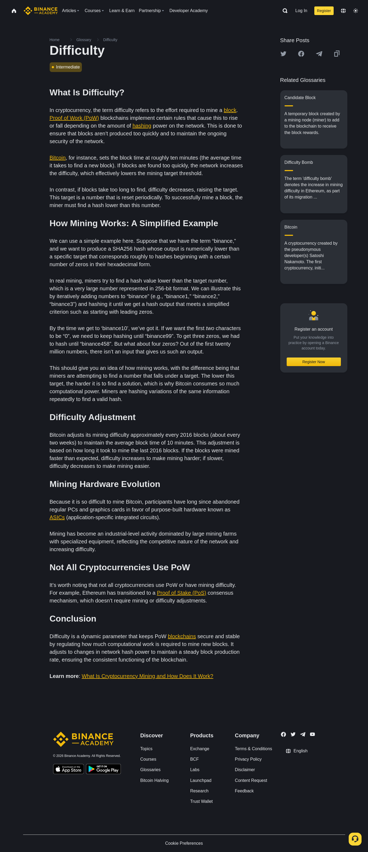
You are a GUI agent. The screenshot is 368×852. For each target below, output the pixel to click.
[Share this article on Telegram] (319, 53)
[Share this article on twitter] (283, 53)
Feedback (244, 791)
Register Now (313, 362)
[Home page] (41, 10)
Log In (301, 10)
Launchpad (200, 780)
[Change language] (343, 11)
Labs (194, 769)
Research (199, 791)
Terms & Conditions (253, 748)
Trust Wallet (201, 801)
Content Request (251, 780)
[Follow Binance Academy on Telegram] (302, 734)
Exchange (199, 748)
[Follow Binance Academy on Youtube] (312, 734)
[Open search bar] (283, 11)
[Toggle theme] (356, 10)
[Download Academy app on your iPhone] (68, 770)
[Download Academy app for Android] (103, 770)
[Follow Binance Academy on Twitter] (293, 734)
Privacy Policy (248, 759)
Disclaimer (245, 769)
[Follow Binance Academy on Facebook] (283, 734)
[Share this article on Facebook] (301, 53)
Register (324, 11)
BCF (194, 759)
